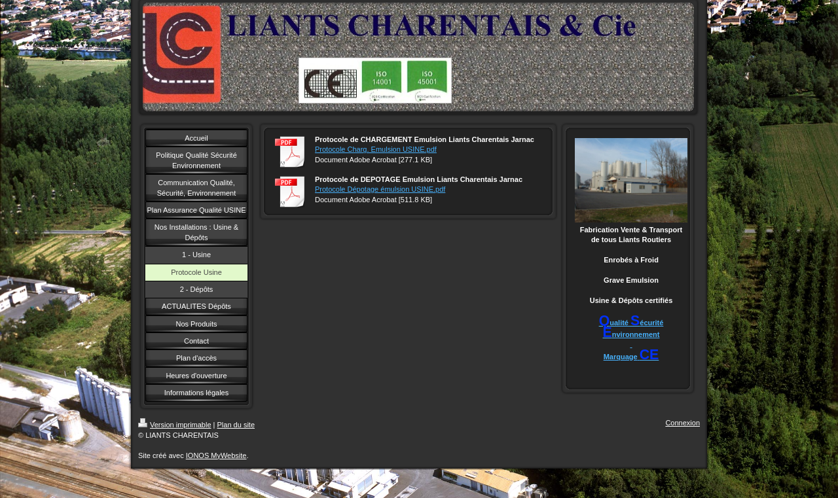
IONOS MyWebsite (216, 455)
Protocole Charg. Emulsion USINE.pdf (376, 149)
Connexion (682, 423)
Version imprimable (174, 425)
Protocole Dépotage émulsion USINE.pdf (380, 189)
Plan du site (236, 425)
